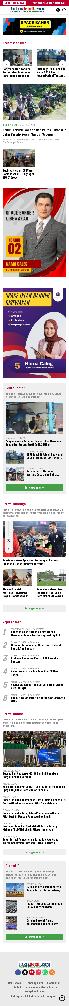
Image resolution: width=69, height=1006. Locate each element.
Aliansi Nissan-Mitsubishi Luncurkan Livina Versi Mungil (37, 686)
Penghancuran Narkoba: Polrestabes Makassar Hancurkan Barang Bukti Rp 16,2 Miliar (17, 72)
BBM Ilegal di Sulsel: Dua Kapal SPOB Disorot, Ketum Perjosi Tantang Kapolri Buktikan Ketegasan (51, 72)
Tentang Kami (34, 983)
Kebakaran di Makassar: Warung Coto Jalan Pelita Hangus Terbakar (42, 473)
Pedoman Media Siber (42, 987)
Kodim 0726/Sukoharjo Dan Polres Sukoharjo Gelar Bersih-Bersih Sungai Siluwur (34, 132)
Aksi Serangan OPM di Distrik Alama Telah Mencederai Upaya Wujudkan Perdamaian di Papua (34, 788)
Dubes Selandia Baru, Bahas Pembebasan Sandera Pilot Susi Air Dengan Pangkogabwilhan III (32, 815)
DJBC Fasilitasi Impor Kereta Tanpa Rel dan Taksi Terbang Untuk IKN (44, 888)
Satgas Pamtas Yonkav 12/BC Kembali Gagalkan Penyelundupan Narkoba (30, 775)
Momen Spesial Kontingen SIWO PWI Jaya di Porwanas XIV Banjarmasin (15, 593)
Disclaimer (53, 983)
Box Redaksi (15, 983)
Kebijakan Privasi (35, 991)
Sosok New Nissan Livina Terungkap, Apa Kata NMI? (38, 699)
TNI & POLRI (10, 125)
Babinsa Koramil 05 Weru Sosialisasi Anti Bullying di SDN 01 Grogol (18, 174)
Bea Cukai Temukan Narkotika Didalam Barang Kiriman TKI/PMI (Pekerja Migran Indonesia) (30, 828)
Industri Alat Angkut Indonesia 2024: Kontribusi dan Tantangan (45, 905)
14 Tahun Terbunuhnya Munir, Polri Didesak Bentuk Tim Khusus (36, 647)
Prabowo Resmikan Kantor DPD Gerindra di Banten (36, 660)
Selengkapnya (34, 487)
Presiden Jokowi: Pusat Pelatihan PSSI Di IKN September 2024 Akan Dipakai (51, 593)
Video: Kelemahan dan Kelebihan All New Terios (34, 673)
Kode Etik (19, 987)
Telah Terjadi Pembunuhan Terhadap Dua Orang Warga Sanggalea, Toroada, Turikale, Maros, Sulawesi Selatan (30, 841)
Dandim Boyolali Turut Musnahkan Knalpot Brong (42, 922)
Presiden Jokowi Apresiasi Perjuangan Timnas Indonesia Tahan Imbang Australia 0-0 (30, 562)
